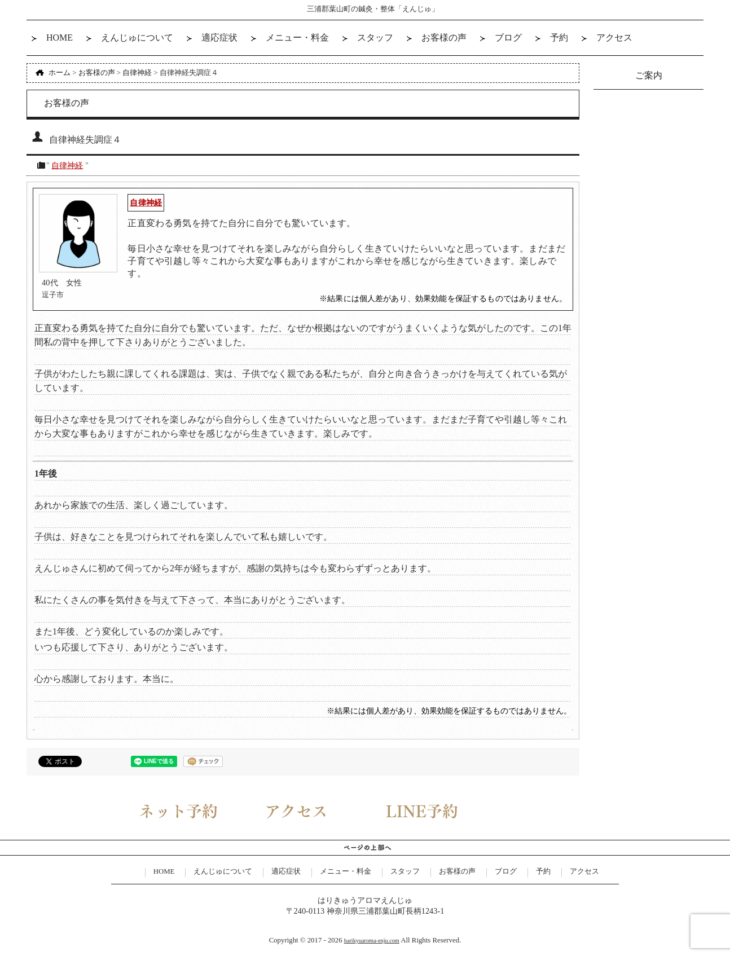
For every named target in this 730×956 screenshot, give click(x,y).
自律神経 (67, 165)
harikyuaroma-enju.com (371, 940)
